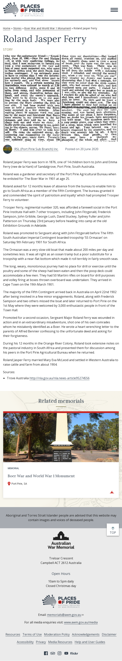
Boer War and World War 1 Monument (47, 28)
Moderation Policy (57, 634)
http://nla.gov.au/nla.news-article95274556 (59, 378)
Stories (17, 28)
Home (6, 28)
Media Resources (60, 642)
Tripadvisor (53, 653)
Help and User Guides (90, 642)
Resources (12, 634)
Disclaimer (109, 634)
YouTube (66, 653)
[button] (114, 10)
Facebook (46, 653)
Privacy (41, 642)
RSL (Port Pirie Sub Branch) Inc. (30, 149)
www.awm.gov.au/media (81, 622)
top (113, 532)
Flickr (74, 653)
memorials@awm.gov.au (65, 615)
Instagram (59, 653)
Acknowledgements (86, 634)
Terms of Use (32, 634)
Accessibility (25, 642)
